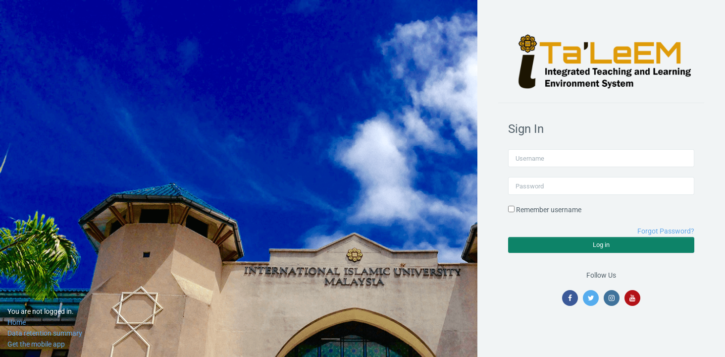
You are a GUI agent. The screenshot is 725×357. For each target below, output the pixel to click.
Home (16, 322)
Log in (601, 244)
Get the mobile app (36, 344)
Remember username (548, 210)
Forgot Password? (665, 231)
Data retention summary (44, 333)
